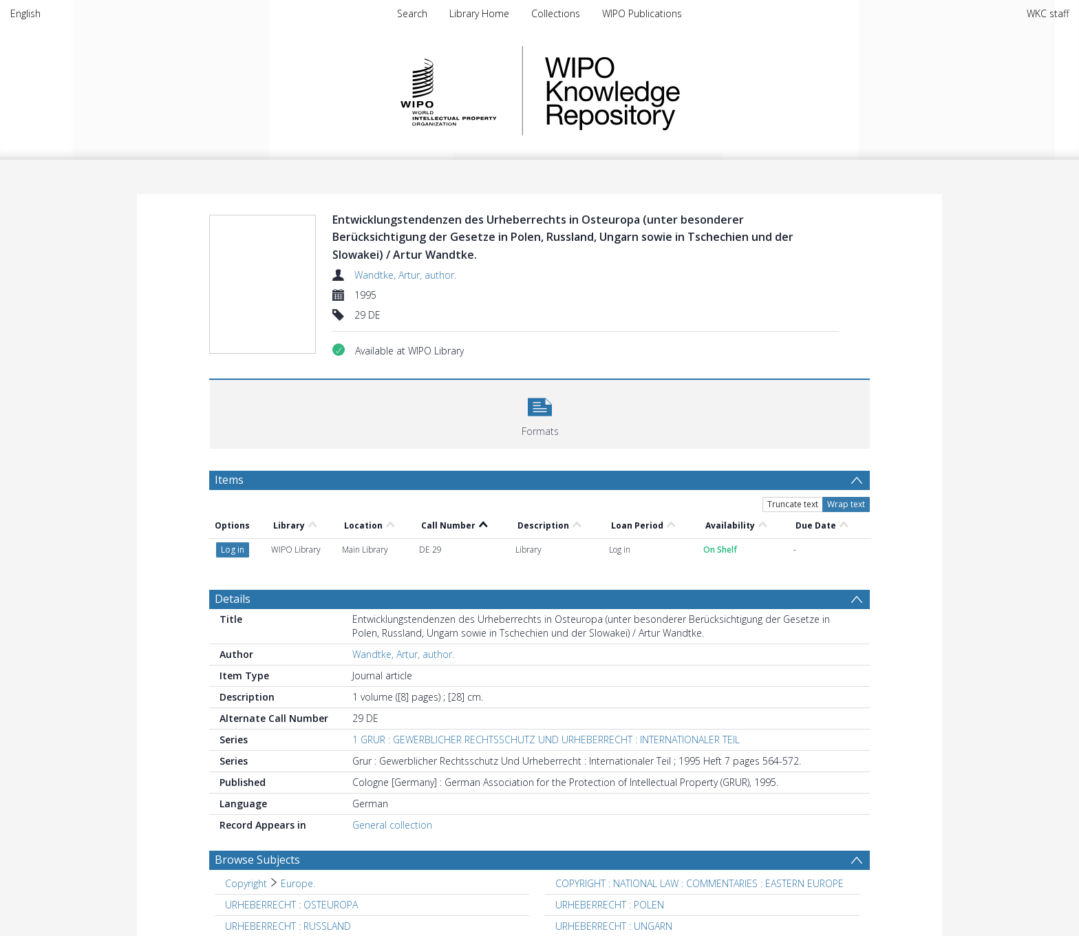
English (25, 13)
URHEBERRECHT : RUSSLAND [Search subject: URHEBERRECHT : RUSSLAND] (288, 926)
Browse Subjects (257, 859)
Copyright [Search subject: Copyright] (246, 883)
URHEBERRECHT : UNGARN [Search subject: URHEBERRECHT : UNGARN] (613, 926)
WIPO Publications (642, 13)
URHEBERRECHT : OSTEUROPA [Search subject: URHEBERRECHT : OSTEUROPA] (291, 904)
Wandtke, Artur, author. (405, 274)
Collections (555, 13)
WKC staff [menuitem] (1048, 13)
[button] (540, 412)
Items (229, 479)
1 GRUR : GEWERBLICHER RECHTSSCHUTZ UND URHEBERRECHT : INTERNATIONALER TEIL (546, 739)
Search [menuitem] (412, 13)
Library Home (479, 13)
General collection (392, 824)
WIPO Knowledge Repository (669, 91)
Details (232, 598)
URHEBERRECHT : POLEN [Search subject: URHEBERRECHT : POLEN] (609, 904)
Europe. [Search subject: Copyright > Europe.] (298, 883)
